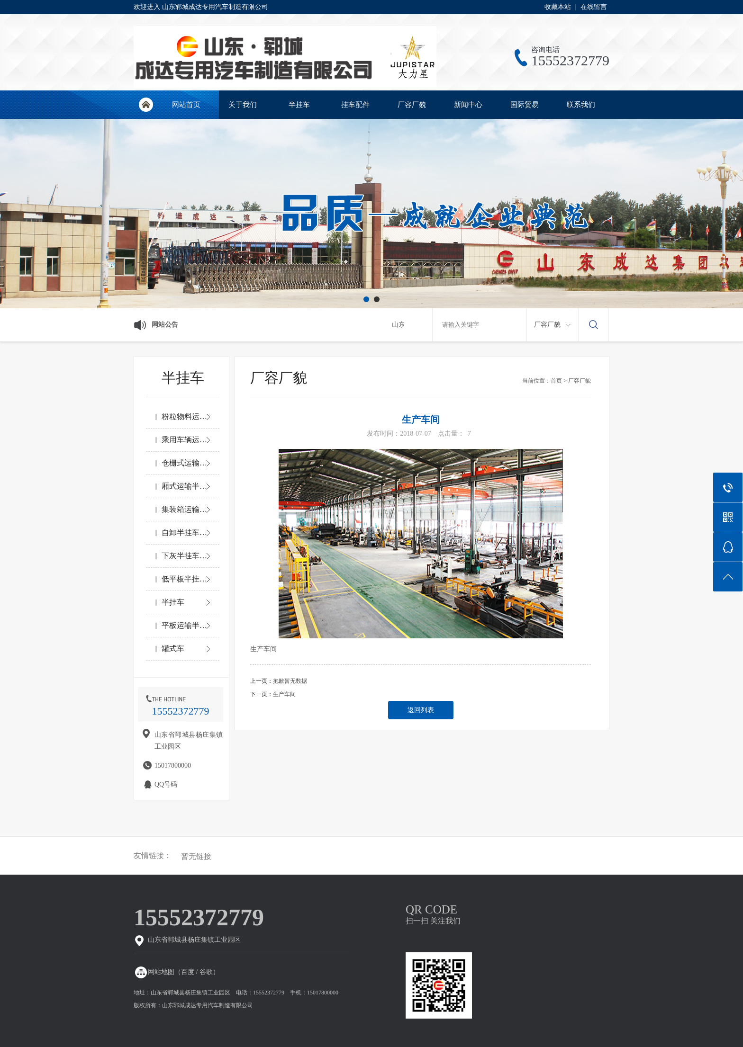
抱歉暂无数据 (290, 681)
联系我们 (581, 104)
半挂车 (299, 104)
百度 (187, 971)
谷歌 (206, 971)
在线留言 (593, 6)
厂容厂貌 (412, 104)
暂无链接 (196, 856)
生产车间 (284, 694)
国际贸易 (524, 104)
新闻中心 (468, 104)
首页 (556, 380)
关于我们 (242, 104)
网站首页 (146, 104)
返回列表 (421, 710)
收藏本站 (557, 6)
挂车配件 (355, 104)
